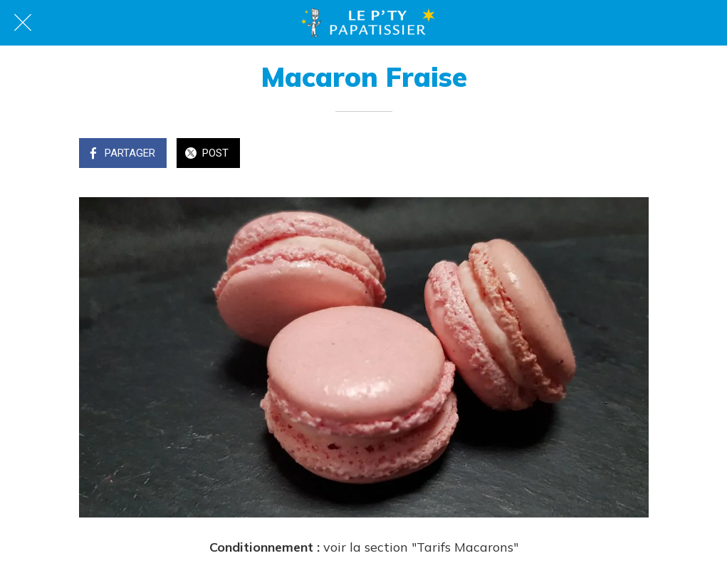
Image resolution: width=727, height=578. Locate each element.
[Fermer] (22, 22)
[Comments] (631, 154)
